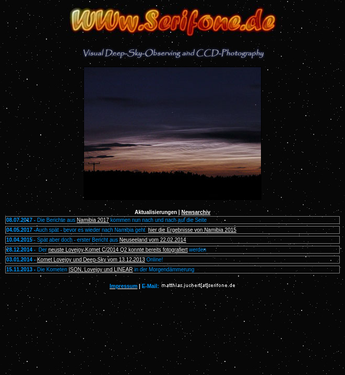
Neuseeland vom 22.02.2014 (153, 240)
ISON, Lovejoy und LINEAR (101, 269)
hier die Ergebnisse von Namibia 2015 (192, 230)
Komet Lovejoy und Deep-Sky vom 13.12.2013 (91, 259)
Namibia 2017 (93, 220)
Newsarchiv (195, 212)
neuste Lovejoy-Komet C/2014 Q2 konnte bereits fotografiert (118, 250)
